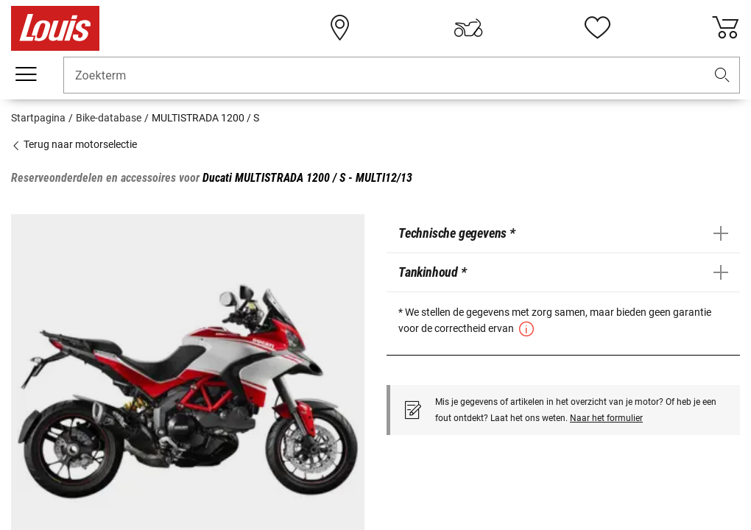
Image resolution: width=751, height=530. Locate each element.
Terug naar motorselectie (74, 144)
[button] (722, 75)
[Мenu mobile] (25, 74)
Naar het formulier (606, 418)
